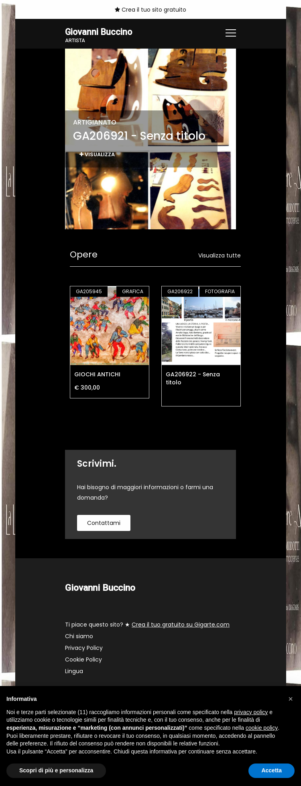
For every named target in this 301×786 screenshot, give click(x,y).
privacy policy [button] (251, 712)
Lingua (74, 672)
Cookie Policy (83, 660)
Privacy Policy (84, 649)
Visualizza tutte (219, 256)
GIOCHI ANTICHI (97, 375)
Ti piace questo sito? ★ (147, 625)
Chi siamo (79, 637)
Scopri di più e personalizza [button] (56, 770)
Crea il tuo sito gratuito (150, 10)
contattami (103, 523)
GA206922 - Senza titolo (193, 379)
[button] (290, 698)
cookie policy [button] (262, 728)
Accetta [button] (271, 770)
